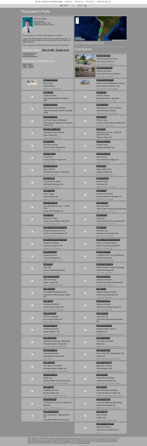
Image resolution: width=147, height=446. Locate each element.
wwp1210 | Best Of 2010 (103, 252)
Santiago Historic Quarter (106, 329)
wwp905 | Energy (101, 387)
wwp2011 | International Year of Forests (55, 227)
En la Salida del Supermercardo (55, 292)
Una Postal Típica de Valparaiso (55, 120)
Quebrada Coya (102, 231)
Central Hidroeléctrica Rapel (107, 390)
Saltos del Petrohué (50, 354)
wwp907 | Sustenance (103, 338)
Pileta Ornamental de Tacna (106, 59)
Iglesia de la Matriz (103, 304)
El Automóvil (48, 157)
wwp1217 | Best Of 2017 (50, 80)
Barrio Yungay (48, 194)
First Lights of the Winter (52, 366)
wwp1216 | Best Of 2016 (50, 104)
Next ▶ (82, 6)
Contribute (104, 2)
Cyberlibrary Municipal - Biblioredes (56, 341)
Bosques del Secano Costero (54, 231)
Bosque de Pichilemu (51, 243)
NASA (122, 40)
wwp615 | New (101, 129)
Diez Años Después (50, 145)
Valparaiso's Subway (104, 366)
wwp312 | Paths (101, 190)
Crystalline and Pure (50, 390)
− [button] (77, 22)
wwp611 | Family (48, 215)
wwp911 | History (102, 215)
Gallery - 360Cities (28, 66)
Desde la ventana (49, 96)
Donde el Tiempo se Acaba (106, 292)
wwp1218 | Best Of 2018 (103, 55)
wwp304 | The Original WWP (105, 424)
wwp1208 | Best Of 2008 (103, 301)
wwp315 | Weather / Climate (52, 129)
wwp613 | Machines (49, 154)
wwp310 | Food (48, 264)
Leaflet (113, 40)
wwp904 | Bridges (102, 411)
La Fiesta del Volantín (51, 304)
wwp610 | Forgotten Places (104, 264)
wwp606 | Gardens (49, 362)
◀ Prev (64, 6)
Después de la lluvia (103, 71)
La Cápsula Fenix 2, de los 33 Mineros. (110, 255)
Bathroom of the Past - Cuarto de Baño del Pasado (108, 134)
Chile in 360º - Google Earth (55, 50)
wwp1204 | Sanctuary (50, 399)
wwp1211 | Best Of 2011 (50, 203)
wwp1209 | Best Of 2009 (103, 276)
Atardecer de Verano (104, 280)
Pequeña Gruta (102, 145)
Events (90, 2)
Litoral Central (101, 157)
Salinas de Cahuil (102, 206)
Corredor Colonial (102, 96)
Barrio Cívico (48, 83)
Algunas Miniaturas (103, 169)
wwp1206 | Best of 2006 (50, 350)
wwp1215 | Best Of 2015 (50, 117)
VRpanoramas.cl (39, 21)
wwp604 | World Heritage (51, 411)
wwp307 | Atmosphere (103, 350)
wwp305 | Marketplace (103, 399)
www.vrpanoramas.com (30, 56)
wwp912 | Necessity (102, 178)
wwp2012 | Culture (49, 190)
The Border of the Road (105, 378)
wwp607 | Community (50, 338)
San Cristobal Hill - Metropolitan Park (110, 354)
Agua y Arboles (49, 169)
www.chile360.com (28, 55)
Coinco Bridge (101, 415)
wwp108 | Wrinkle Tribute (104, 325)
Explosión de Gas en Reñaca (53, 133)
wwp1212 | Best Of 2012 (50, 166)
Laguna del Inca (102, 317)
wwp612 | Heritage (49, 178)
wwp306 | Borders (102, 375)
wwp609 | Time (101, 289)
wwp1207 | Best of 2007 (50, 325)
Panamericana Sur (50, 255)
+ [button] (77, 19)
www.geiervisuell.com (84, 443)
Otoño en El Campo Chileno (106, 243)
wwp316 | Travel (101, 117)
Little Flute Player (50, 280)
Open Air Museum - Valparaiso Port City (56, 416)
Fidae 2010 (47, 268)
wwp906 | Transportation (104, 362)
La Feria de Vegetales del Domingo (109, 403)
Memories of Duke (50, 218)
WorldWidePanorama (49, 2)
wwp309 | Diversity (49, 289)
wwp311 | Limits (101, 227)
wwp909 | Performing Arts (51, 276)
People (79, 2)
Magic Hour (47, 378)
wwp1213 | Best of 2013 (103, 154)
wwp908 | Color (48, 301)
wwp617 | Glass (48, 92)
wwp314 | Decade (49, 141)
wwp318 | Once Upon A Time (105, 80)
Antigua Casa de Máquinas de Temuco (110, 83)
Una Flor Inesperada (50, 317)
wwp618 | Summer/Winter (104, 68)
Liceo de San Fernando (51, 182)
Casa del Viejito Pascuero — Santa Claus (56, 207)
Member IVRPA (27, 64)
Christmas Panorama (51, 329)
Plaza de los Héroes (103, 427)
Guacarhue (100, 218)
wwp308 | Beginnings (50, 313)
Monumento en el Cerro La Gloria (108, 108)
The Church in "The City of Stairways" (57, 403)
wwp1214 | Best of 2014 (103, 141)
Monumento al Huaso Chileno (54, 108)
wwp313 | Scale (101, 166)
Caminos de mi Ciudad (104, 194)
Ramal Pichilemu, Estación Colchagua (110, 268)
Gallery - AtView (27, 67)
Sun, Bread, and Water (104, 341)
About (69, 2)
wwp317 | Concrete (102, 104)
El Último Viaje (101, 120)
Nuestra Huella (102, 182)
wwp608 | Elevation (102, 313)
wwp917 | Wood (101, 92)
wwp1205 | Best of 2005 (50, 375)
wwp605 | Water (48, 387)
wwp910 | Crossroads (50, 252)
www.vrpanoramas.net (29, 53)
